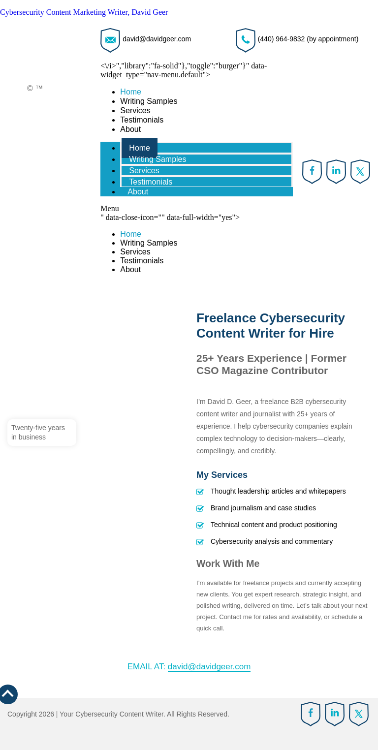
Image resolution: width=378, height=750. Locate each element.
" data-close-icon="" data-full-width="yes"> (196, 243)
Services (135, 110)
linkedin (336, 171)
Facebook (312, 171)
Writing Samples (148, 101)
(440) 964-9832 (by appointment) (308, 39)
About (130, 129)
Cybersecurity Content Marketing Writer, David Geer (84, 12)
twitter (360, 171)
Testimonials (141, 120)
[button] (196, 208)
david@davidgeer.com (157, 39)
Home (130, 92)
